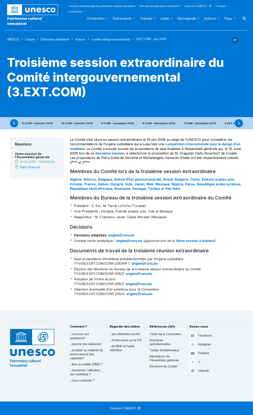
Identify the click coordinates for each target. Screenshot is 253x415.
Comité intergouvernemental (111, 39)
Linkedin (199, 371)
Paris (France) (30, 167)
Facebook (200, 335)
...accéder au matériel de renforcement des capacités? (86, 354)
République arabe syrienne (218, 184)
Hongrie (116, 184)
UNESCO (13, 39)
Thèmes (146, 18)
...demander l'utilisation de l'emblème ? (85, 372)
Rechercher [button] (243, 18)
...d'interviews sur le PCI (126, 340)
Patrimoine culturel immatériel (24, 21)
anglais (114, 235)
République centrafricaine (91, 189)
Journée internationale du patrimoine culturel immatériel (101, 6)
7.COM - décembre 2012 (200, 123)
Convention (95, 18)
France (90, 184)
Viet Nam (172, 189)
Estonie (76, 184)
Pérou (190, 184)
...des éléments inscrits (125, 334)
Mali (150, 184)
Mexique (162, 184)
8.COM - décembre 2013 (158, 123)
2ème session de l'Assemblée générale (32, 155)
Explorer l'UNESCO (198, 6)
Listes (164, 18)
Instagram (200, 344)
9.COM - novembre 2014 (117, 123)
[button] (235, 42)
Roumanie (122, 189)
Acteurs (210, 18)
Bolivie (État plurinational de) (137, 179)
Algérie (76, 179)
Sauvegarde (186, 18)
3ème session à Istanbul (195, 241)
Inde (128, 184)
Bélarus (90, 179)
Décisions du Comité (163, 366)
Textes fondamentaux (164, 350)
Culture (30, 39)
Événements (122, 18)
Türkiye (154, 189)
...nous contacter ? (82, 380)
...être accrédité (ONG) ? (86, 364)
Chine (195, 179)
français (127, 235)
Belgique (105, 179)
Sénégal (139, 189)
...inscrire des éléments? (86, 344)
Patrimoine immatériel (55, 39)
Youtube (199, 353)
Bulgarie (181, 179)
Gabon (103, 184)
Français (221, 6)
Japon (139, 184)
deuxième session (109, 153)
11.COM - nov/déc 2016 (37, 123)
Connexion (75, 11)
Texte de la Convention (165, 334)
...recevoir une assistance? (79, 336)
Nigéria (177, 184)
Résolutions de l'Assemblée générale (164, 358)
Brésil (168, 179)
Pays (228, 18)
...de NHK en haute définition (122, 348)
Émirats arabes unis (218, 179)
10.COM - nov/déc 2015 (77, 123)
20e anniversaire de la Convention (159, 6)
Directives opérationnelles (160, 342)
